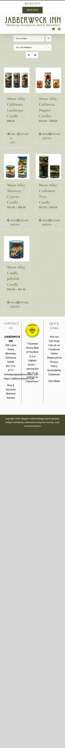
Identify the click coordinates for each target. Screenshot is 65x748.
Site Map (54, 381)
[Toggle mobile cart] (53, 29)
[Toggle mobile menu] (59, 29)
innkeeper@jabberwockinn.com (21, 374)
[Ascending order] (48, 38)
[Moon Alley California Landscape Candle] (16, 80)
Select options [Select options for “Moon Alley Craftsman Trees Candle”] (45, 222)
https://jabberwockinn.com (19, 378)
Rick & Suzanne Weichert (11, 389)
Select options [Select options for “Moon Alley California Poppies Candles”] (45, 136)
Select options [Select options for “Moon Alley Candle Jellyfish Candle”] (13, 304)
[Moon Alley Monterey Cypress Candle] (16, 166)
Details (23, 134)
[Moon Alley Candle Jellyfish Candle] (16, 248)
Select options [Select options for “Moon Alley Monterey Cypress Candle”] (13, 222)
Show (23, 47)
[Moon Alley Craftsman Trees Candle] (48, 166)
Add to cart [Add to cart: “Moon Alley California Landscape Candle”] (12, 138)
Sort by (21, 38)
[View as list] (35, 55)
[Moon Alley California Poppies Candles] (48, 80)
